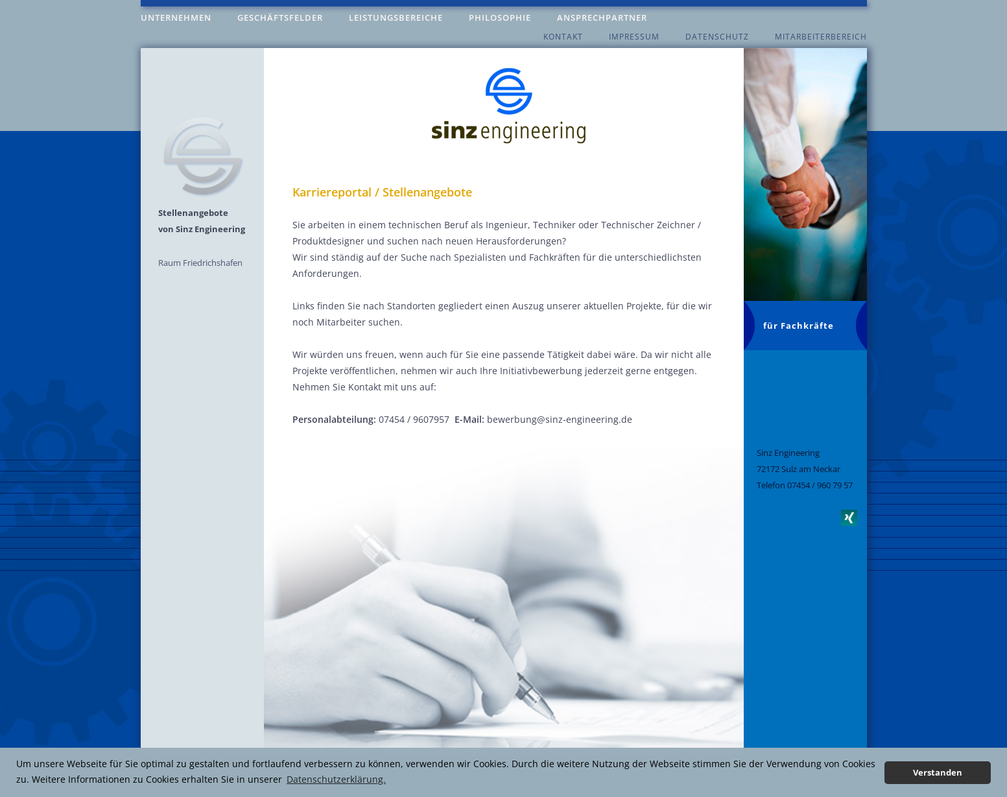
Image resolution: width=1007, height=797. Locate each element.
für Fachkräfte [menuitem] (798, 325)
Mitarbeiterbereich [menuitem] (821, 36)
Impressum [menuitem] (634, 36)
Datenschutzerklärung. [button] (336, 779)
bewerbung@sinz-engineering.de (559, 419)
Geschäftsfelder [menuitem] (280, 17)
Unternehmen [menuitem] (176, 17)
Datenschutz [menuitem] (717, 36)
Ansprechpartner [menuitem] (602, 17)
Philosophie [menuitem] (500, 17)
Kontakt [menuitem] (563, 36)
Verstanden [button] (937, 772)
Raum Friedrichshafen (200, 262)
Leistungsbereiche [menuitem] (396, 17)
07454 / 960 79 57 (820, 485)
